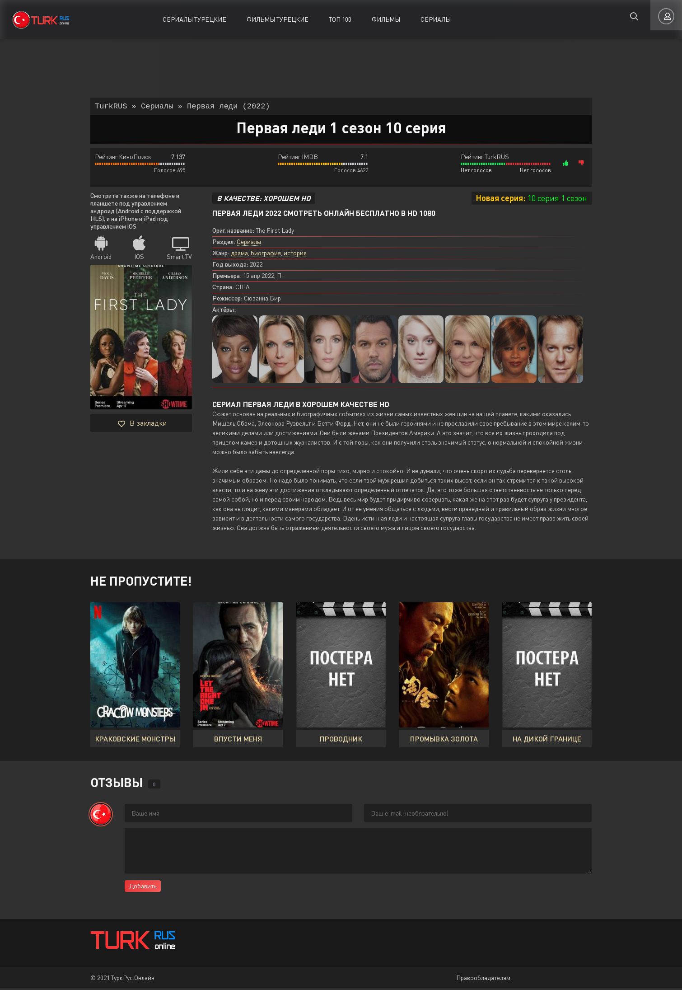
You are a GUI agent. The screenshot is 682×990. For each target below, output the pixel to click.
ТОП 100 (340, 19)
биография (266, 254)
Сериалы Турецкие (194, 19)
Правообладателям (483, 979)
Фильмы (386, 19)
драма (239, 254)
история (295, 254)
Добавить (142, 887)
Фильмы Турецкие (277, 19)
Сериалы (435, 19)
